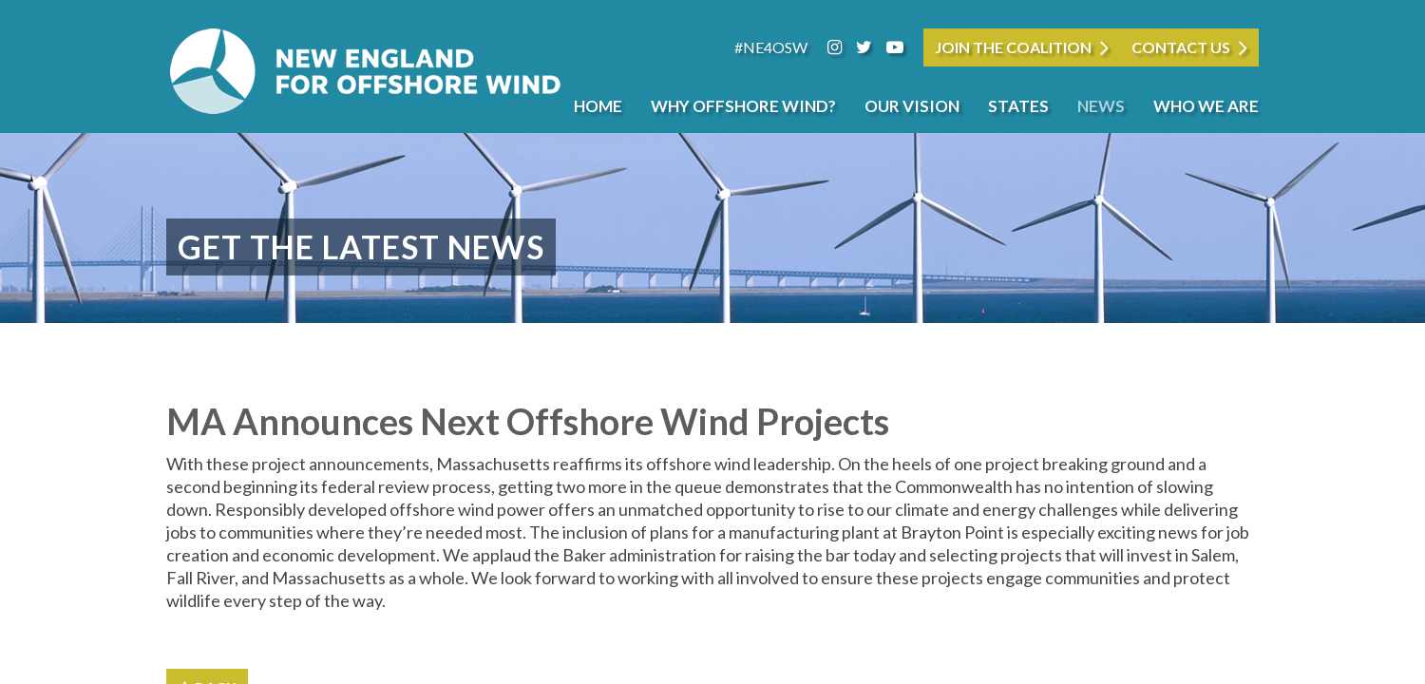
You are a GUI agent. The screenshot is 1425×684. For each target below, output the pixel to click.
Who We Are (1206, 106)
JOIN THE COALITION (1013, 47)
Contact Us (1180, 47)
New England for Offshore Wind (365, 71)
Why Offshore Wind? (743, 106)
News (1101, 106)
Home (598, 106)
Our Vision (912, 106)
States (1018, 106)
